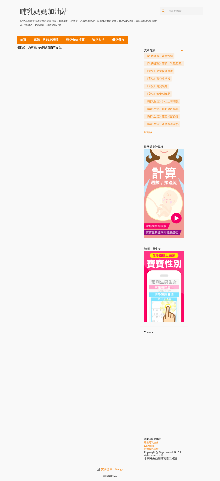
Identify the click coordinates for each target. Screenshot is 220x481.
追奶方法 (98, 40)
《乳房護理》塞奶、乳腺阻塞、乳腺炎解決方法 (189, 63)
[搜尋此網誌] (185, 11)
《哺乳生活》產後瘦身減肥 (176, 124)
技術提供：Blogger (110, 469)
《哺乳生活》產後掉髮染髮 (176, 116)
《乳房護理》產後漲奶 (174, 56)
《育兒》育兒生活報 (172, 78)
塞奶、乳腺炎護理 (46, 40)
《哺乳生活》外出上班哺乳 (176, 101)
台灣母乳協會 (166, 449)
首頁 (23, 40)
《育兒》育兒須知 (171, 86)
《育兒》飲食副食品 (172, 93)
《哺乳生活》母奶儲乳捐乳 (176, 108)
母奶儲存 (118, 40)
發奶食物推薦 (75, 40)
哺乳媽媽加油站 (44, 11)
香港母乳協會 (166, 442)
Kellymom (164, 446)
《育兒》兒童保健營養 (174, 71)
